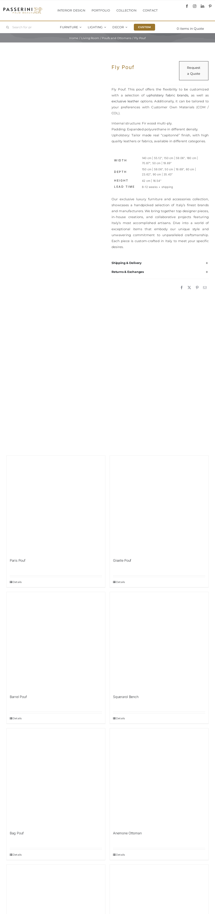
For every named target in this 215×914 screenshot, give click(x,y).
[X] (189, 288)
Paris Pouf (17, 560)
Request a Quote (194, 71)
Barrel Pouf (18, 697)
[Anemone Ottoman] (159, 777)
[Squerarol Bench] (159, 641)
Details (17, 582)
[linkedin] (202, 6)
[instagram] (194, 6)
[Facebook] (181, 288)
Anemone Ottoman (127, 833)
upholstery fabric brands (167, 95)
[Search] (7, 27)
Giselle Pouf (122, 560)
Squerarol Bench (125, 697)
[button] (160, 262)
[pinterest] (210, 6)
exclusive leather (125, 101)
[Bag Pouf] (56, 777)
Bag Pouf (17, 833)
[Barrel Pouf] (56, 641)
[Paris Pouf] (56, 505)
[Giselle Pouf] (159, 505)
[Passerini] (22, 9)
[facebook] (187, 6)
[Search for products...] (20, 27)
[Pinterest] (197, 288)
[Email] (205, 288)
